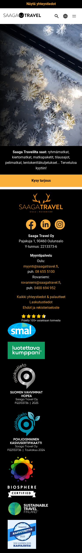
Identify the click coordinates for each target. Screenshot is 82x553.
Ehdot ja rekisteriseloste (41, 307)
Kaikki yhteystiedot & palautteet (41, 297)
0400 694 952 (45, 288)
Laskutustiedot (41, 302)
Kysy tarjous (41, 180)
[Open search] (56, 16)
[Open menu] (74, 16)
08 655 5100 (45, 272)
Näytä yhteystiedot (41, 4)
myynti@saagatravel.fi (40, 266)
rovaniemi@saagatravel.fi (40, 282)
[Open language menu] (65, 16)
